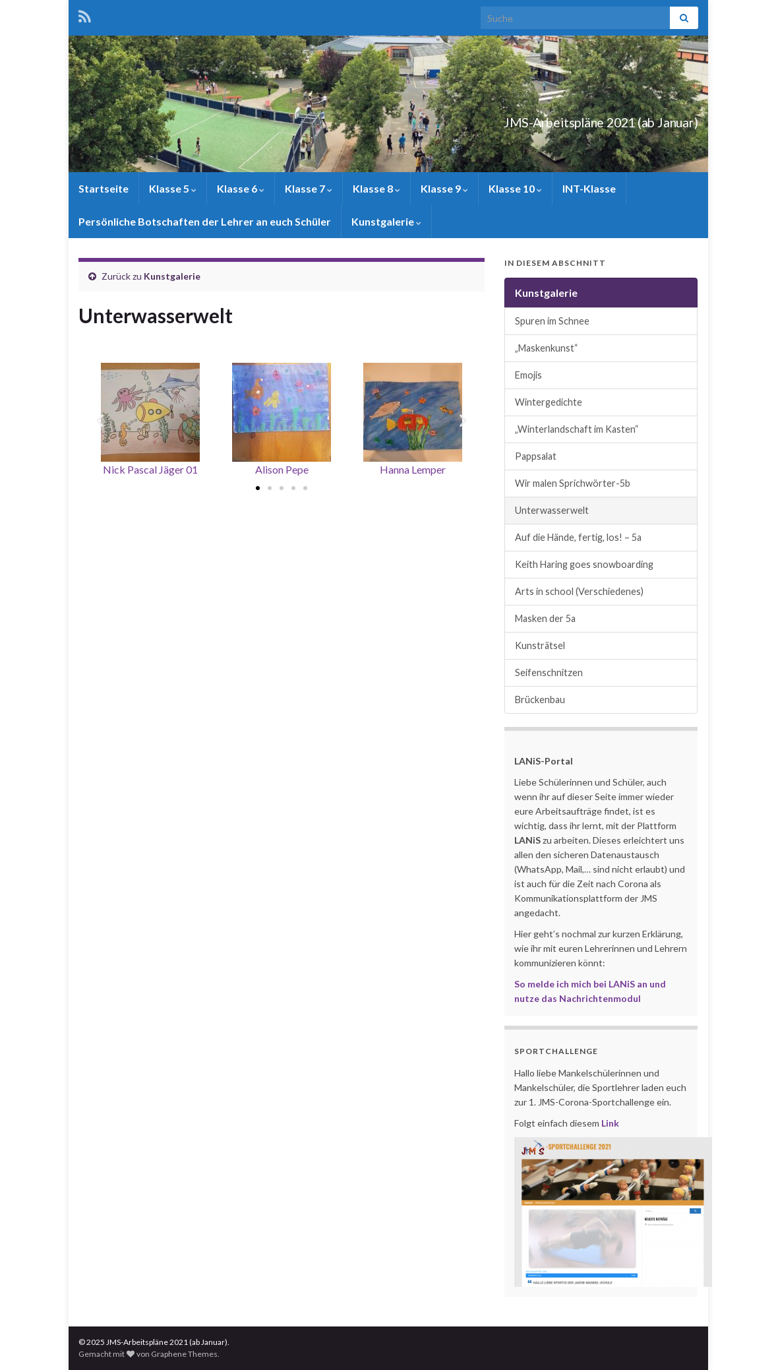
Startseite (103, 188)
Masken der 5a (545, 618)
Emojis (528, 375)
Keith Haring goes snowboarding (584, 564)
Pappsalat (535, 456)
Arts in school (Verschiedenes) (579, 591)
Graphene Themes (184, 1354)
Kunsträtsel (540, 645)
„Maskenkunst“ (546, 348)
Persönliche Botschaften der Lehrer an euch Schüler (204, 221)
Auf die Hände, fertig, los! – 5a (578, 537)
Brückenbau (540, 699)
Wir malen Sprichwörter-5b (572, 483)
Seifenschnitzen (549, 672)
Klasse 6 (240, 188)
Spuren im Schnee (552, 321)
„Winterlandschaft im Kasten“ (577, 429)
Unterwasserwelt (552, 510)
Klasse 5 (172, 188)
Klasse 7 (308, 188)
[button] (258, 488)
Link (610, 1123)
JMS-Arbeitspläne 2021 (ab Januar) (547, 119)
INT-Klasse (589, 188)
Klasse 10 (515, 188)
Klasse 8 (376, 188)
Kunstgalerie (386, 221)
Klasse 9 (444, 188)
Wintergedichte (548, 402)
